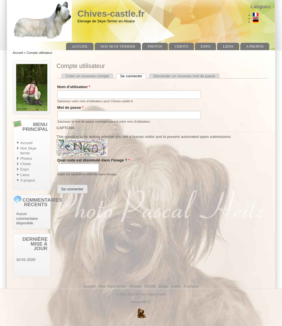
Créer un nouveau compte (87, 76)
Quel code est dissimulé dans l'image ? (93, 160)
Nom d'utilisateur (73, 87)
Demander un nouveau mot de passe (184, 76)
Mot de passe (70, 107)
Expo (206, 46)
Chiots (181, 46)
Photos (155, 46)
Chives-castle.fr (111, 13)
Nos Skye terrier (117, 46)
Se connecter (133, 76)
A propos (255, 46)
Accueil (80, 46)
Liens (228, 46)
